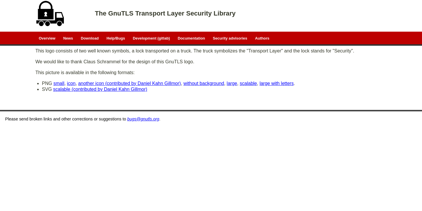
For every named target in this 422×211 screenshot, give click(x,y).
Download (90, 38)
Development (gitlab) (151, 38)
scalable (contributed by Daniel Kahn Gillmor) (100, 89)
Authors (262, 38)
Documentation (191, 38)
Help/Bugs (115, 38)
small (58, 83)
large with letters (277, 83)
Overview (47, 38)
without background (203, 83)
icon (71, 83)
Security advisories (230, 38)
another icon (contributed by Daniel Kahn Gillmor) (129, 83)
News (68, 38)
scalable (248, 83)
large (232, 83)
